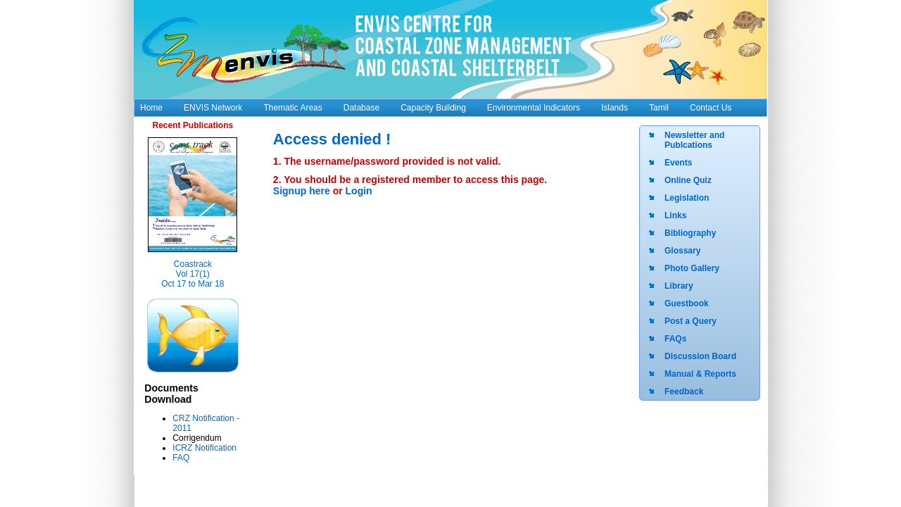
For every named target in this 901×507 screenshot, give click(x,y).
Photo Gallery (691, 268)
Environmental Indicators (533, 108)
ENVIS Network (213, 108)
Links (675, 215)
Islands (614, 108)
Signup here (303, 190)
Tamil (659, 108)
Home (151, 108)
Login (359, 190)
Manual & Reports (700, 374)
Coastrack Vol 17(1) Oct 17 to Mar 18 (192, 274)
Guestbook (686, 303)
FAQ (180, 458)
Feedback (683, 391)
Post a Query (690, 321)
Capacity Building (433, 108)
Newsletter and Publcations (694, 140)
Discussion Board (700, 356)
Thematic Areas (292, 108)
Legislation (686, 198)
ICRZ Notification (204, 448)
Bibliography (690, 233)
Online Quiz (688, 180)
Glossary (682, 251)
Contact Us (710, 108)
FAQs (675, 339)
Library (678, 286)
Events (678, 163)
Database (361, 108)
